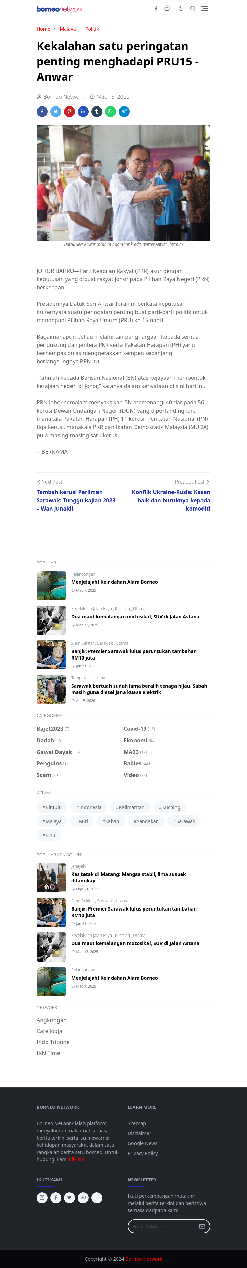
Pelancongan (83, 574)
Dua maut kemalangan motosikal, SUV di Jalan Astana (135, 616)
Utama (139, 609)
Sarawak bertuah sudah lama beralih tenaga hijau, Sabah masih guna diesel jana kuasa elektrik (139, 688)
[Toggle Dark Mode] (181, 8)
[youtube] (83, 1197)
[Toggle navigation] (204, 8)
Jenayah (78, 866)
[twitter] (69, 1197)
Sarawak (105, 643)
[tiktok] (96, 1197)
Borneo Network (143, 1259)
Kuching (123, 609)
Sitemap (137, 1123)
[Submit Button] (202, 1226)
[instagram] (166, 8)
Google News (142, 1143)
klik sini (77, 1159)
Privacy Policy (143, 1153)
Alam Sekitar (83, 643)
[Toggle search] (193, 8)
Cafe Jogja (49, 1031)
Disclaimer (139, 1133)
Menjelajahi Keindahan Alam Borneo (114, 582)
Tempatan (81, 678)
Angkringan (52, 1020)
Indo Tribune (53, 1042)
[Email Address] (161, 1226)
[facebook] (156, 8)
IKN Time (48, 1053)
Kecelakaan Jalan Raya (92, 609)
